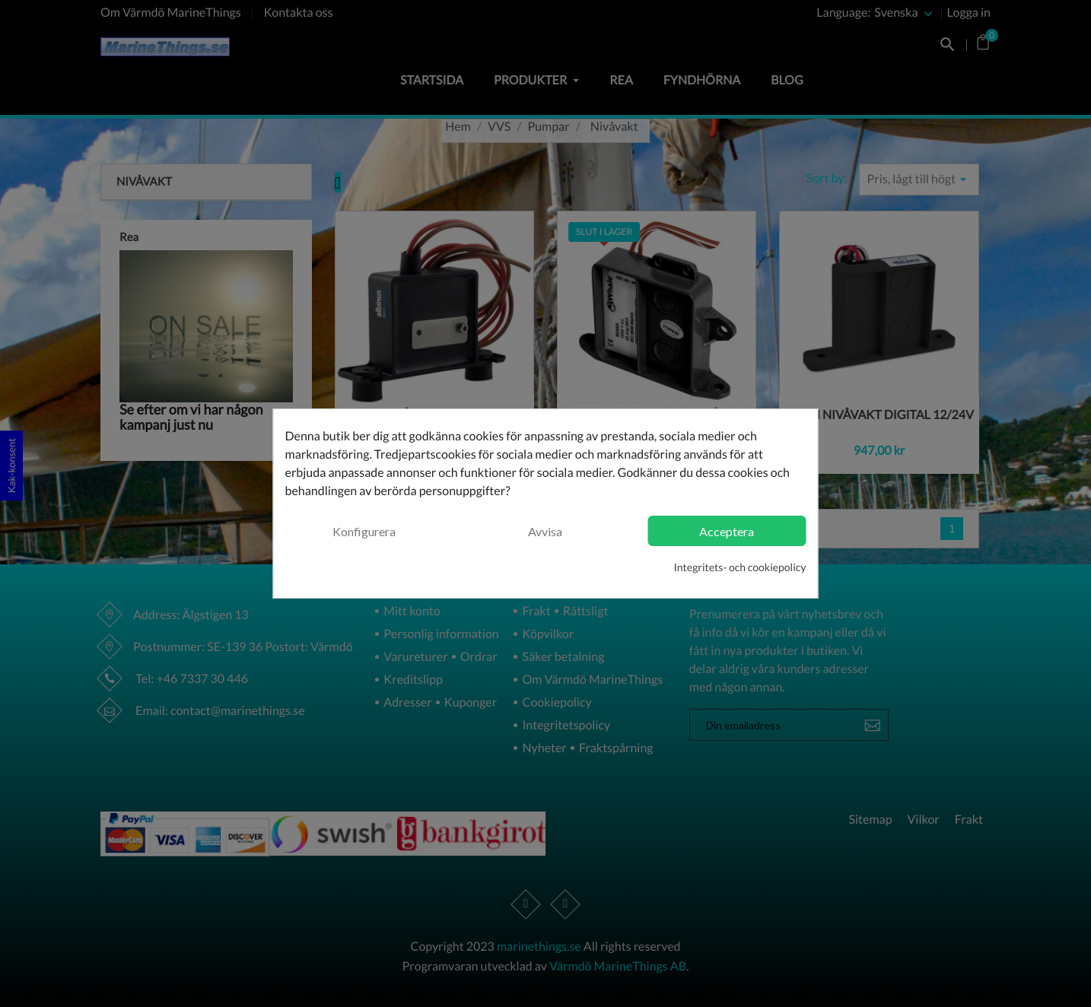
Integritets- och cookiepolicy (740, 567)
